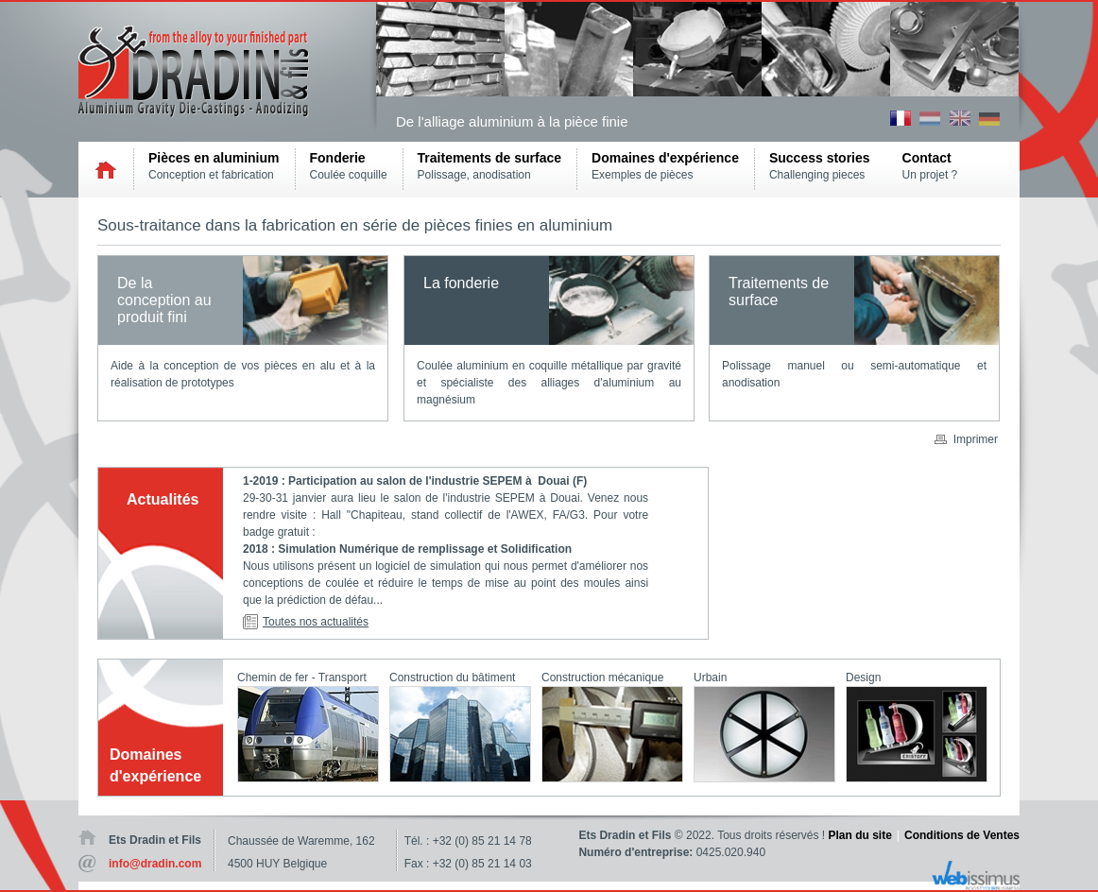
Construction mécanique (602, 677)
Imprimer (975, 439)
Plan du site (860, 835)
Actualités (162, 499)
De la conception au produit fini (164, 300)
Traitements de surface (779, 291)
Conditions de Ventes (962, 835)
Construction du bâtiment (452, 677)
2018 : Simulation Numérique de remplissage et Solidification (409, 549)
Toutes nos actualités (316, 621)
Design (863, 677)
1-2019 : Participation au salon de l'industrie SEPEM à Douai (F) (417, 481)
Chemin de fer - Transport (302, 677)
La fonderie (461, 283)
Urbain (710, 677)
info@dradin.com (155, 863)
